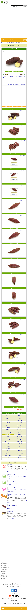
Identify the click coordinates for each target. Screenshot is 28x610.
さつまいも (20, 431)
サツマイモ (14, 42)
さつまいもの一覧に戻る (9, 84)
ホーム (2, 42)
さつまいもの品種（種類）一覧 (14, 505)
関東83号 (20, 424)
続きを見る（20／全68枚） (15, 407)
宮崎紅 (20, 455)
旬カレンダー (5, 565)
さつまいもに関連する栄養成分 (14, 487)
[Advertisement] (14, 23)
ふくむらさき (8, 445)
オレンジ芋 (20, 422)
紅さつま (8, 450)
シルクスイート (6, 78)
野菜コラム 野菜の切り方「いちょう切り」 (16, 495)
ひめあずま (8, 443)
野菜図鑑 (4, 563)
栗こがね (20, 427)
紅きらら (20, 446)
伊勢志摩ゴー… (20, 420)
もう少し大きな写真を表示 (14, 71)
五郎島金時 (8, 431)
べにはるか (20, 450)
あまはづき (20, 415)
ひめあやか (20, 443)
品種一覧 (4, 576)
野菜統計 (4, 569)
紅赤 (20, 445)
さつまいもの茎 (8, 432)
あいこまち (8, 415)
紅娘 (20, 452)
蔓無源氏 (8, 438)
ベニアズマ (8, 446)
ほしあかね (8, 453)
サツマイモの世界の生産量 (13, 481)
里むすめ (20, 432)
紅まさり (8, 452)
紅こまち (20, 448)
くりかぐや (8, 427)
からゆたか (8, 424)
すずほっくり (19, 434)
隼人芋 (20, 439)
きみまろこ (8, 425)
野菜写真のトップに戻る (20, 84)
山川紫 (8, 457)
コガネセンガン (20, 429)
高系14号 (8, 429)
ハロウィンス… (8, 441)
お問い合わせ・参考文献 (14, 586)
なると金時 (8, 439)
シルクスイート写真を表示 (8, 77)
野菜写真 (8, 42)
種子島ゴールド (20, 436)
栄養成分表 (5, 567)
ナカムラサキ (19, 438)
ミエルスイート (8, 455)
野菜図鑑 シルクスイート (13, 464)
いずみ (8, 420)
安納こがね (8, 418)
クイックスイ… (20, 425)
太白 (8, 436)
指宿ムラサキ (8, 422)
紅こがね (8, 448)
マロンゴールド (20, 453)
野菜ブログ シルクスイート (14, 511)
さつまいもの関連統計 (12, 474)
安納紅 (20, 418)
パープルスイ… (20, 441)
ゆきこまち (20, 457)
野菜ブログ (5, 578)
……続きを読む (11, 518)
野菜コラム (5, 573)
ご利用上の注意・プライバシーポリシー (14, 584)
